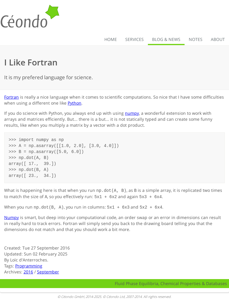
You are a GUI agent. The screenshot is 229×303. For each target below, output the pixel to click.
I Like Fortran (31, 62)
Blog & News (166, 39)
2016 (28, 271)
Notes (195, 39)
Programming (28, 265)
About (218, 39)
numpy (132, 113)
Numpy (11, 216)
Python (74, 103)
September (48, 271)
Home (110, 39)
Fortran (11, 97)
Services (134, 39)
